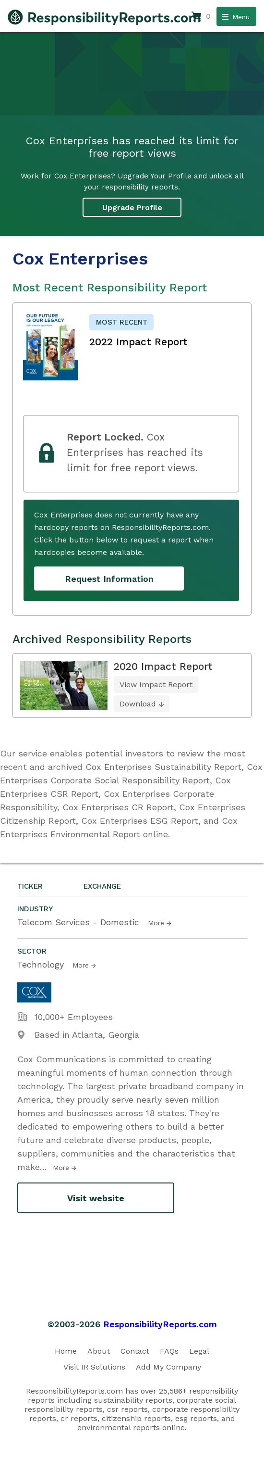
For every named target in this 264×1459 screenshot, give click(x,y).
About (98, 1351)
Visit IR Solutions (94, 1366)
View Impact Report (156, 684)
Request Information (109, 579)
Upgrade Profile (132, 207)
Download (138, 703)
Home (66, 1351)
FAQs (169, 1351)
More (156, 923)
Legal (199, 1351)
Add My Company (168, 1366)
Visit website (95, 1198)
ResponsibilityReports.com (160, 1324)
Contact (134, 1351)
